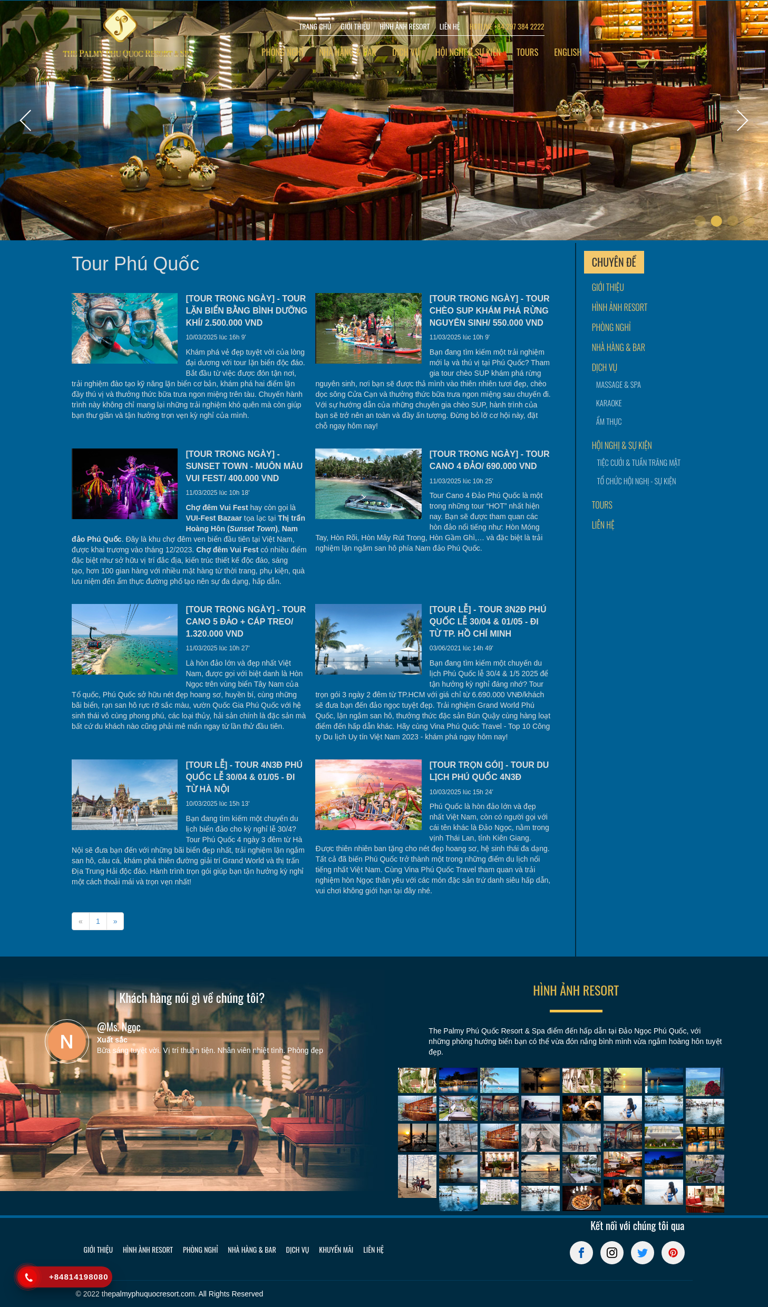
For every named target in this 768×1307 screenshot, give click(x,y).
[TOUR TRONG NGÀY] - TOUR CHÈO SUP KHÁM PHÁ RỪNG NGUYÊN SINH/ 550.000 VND (490, 310)
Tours (527, 51)
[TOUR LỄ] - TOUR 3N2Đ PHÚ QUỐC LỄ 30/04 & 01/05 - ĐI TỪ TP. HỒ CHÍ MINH (488, 621)
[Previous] (81, 921)
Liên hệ (603, 525)
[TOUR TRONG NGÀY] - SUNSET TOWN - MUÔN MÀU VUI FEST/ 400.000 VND (244, 466)
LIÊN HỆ (450, 26)
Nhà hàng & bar (347, 51)
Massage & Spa (618, 384)
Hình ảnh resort (620, 307)
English (567, 51)
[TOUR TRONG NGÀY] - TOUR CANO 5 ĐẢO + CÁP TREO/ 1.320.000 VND (246, 621)
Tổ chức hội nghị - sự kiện (633, 480)
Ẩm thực (609, 421)
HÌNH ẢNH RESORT (405, 26)
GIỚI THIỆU (355, 26)
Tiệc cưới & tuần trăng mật (633, 462)
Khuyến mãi (336, 1249)
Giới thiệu (608, 287)
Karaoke (609, 402)
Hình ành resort (148, 1249)
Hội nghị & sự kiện (468, 51)
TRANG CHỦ (315, 26)
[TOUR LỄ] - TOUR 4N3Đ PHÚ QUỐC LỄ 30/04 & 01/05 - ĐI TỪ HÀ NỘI (244, 777)
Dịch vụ (406, 51)
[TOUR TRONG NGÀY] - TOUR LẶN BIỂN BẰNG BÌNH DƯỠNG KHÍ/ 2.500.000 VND (246, 310)
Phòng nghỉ (282, 51)
